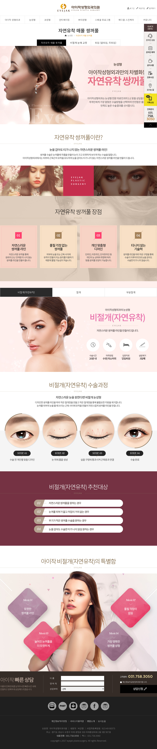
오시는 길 (150, 87)
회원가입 (142, 8)
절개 (78, 292)
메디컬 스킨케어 (126, 19)
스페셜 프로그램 (102, 19)
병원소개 (91, 721)
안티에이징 (64, 19)
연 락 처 (53, 683)
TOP (150, 125)
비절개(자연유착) (26, 292)
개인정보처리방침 (59, 721)
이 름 (52, 678)
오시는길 (102, 721)
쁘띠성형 (82, 19)
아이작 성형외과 (12, 19)
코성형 (47, 19)
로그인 (132, 8)
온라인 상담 (150, 38)
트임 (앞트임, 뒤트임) (105, 42)
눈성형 (32, 19)
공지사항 (150, 62)
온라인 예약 (150, 50)
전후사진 (150, 75)
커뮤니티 (147, 19)
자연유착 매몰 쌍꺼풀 (51, 42)
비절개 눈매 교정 (78, 42)
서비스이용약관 (77, 721)
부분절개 (130, 292)
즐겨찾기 (152, 8)
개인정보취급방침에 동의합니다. (134, 682)
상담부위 (54, 688)
